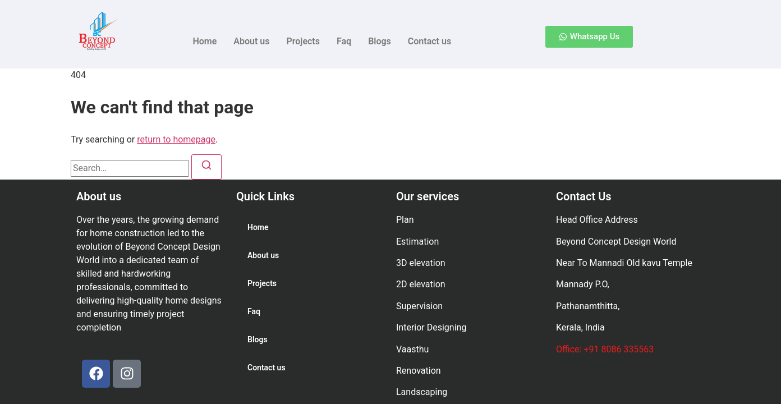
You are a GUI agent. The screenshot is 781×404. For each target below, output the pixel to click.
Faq (344, 41)
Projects (303, 41)
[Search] (206, 167)
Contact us (429, 41)
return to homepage (176, 139)
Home (204, 41)
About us (251, 41)
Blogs (379, 41)
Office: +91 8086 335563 (605, 349)
